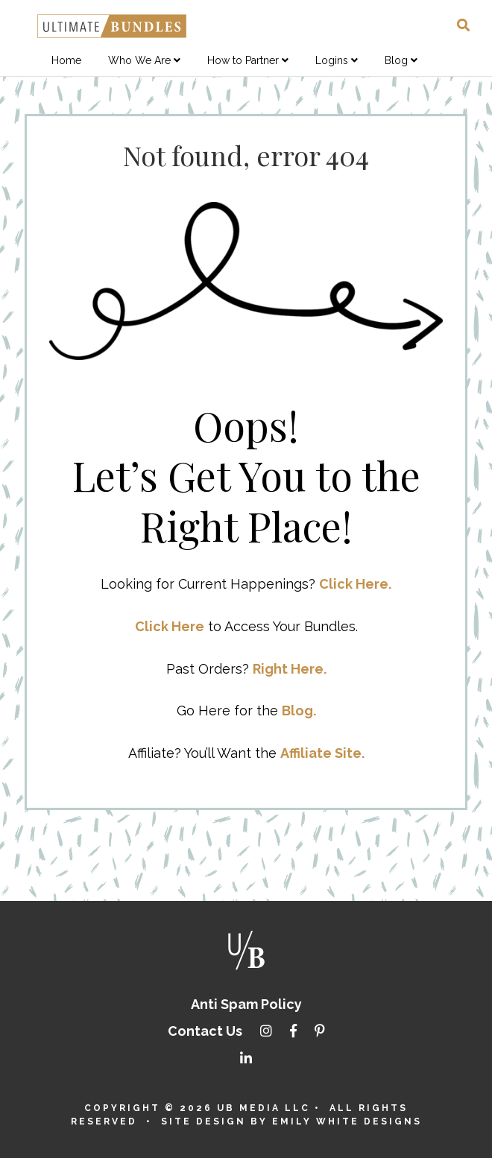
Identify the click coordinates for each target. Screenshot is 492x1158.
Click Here (169, 626)
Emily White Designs (347, 1121)
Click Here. (355, 584)
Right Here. (290, 669)
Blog (396, 60)
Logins (331, 60)
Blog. (299, 710)
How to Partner (243, 60)
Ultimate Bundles (111, 26)
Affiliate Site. (322, 753)
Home (66, 60)
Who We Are (139, 60)
